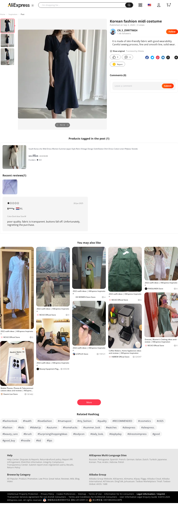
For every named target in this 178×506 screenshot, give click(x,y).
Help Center (13, 459)
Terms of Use (95, 494)
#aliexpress (129, 427)
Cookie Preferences (65, 494)
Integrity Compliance (53, 462)
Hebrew (113, 462)
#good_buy (9, 440)
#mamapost (64, 421)
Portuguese (103, 459)
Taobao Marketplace (146, 481)
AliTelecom (108, 481)
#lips (49, 440)
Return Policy (13, 467)
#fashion (7, 427)
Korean (92, 462)
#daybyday (115, 434)
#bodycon (78, 434)
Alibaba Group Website (100, 478)
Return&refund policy (50, 459)
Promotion (32, 478)
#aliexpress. (148, 427)
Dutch (146, 459)
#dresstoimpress (137, 434)
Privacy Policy (47, 494)
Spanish (114, 459)
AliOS (99, 484)
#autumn (52, 427)
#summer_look (91, 427)
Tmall (159, 481)
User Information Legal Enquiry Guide (138, 496)
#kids (21, 427)
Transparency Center (17, 464)
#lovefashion (44, 421)
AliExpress (118, 478)
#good (156, 434)
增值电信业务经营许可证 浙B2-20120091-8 (67, 499)
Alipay (137, 478)
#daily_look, (96, 434)
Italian (138, 459)
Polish (121, 462)
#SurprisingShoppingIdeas (52, 434)
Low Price (43, 478)
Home (2, 14)
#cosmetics (144, 421)
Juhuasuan (129, 481)
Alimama (128, 478)
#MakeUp (35, 427)
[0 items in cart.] (168, 5)
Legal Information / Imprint (151, 494)
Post (22, 14)
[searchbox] (82, 5)
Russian (93, 459)
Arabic (105, 462)
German (131, 459)
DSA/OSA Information (31, 462)
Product (23, 478)
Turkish (153, 459)
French (122, 459)
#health (27, 421)
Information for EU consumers (119, 494)
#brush (28, 434)
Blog (77, 478)
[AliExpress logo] (18, 5)
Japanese (162, 459)
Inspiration (13, 14)
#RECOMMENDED (122, 421)
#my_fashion (84, 421)
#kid (38, 440)
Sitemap (82, 494)
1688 (105, 484)
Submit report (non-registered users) (47, 464)
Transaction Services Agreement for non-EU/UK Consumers (36, 496)
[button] (32, 5)
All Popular (12, 478)
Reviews (65, 478)
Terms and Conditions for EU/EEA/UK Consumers (93, 496)
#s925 (160, 421)
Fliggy (143, 478)
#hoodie (25, 440)
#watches (111, 427)
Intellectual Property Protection (22, 494)
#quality (102, 421)
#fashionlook (10, 421)
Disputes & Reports (29, 459)
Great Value (54, 478)
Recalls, (70, 464)
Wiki (72, 478)
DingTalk (119, 481)
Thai (99, 462)
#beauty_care (10, 434)
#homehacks (70, 427)
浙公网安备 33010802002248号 (105, 499)
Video (10, 481)
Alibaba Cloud (154, 478)
